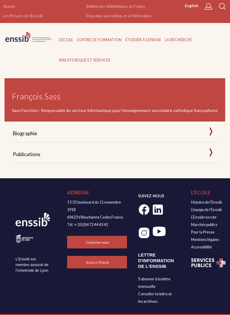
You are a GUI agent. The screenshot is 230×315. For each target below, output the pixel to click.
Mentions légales (205, 239)
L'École (66, 39)
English (192, 5)
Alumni (9, 6)
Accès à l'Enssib (97, 262)
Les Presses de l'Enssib (23, 15)
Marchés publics (204, 224)
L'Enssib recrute (204, 217)
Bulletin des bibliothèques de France (115, 6)
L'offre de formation (99, 39)
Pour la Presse (202, 232)
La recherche (178, 39)
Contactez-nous (97, 242)
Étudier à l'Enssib (143, 39)
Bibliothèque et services (85, 60)
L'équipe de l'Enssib (206, 210)
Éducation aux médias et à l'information (118, 15)
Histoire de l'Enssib (206, 202)
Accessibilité (201, 247)
